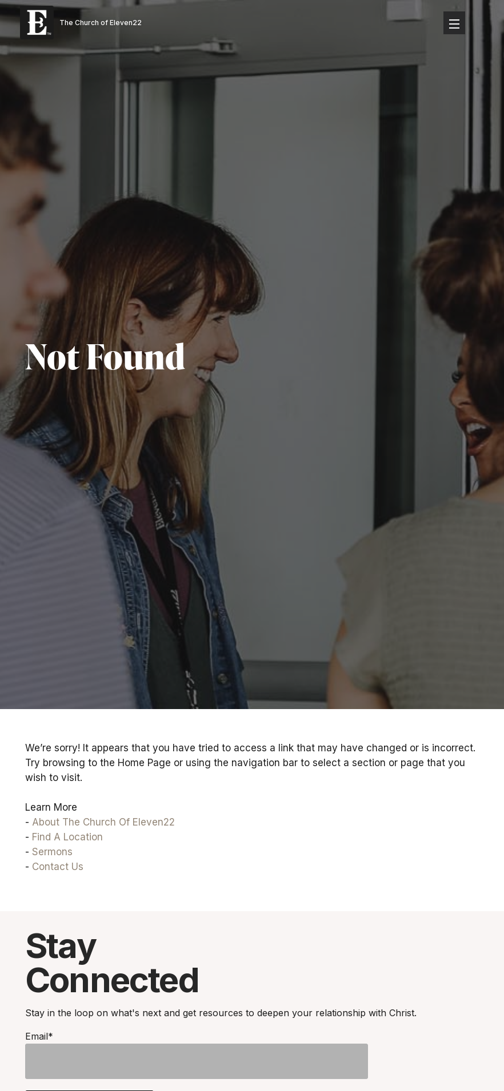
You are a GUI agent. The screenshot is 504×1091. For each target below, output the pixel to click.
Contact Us (57, 866)
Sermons (52, 851)
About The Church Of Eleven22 (103, 822)
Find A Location (67, 837)
